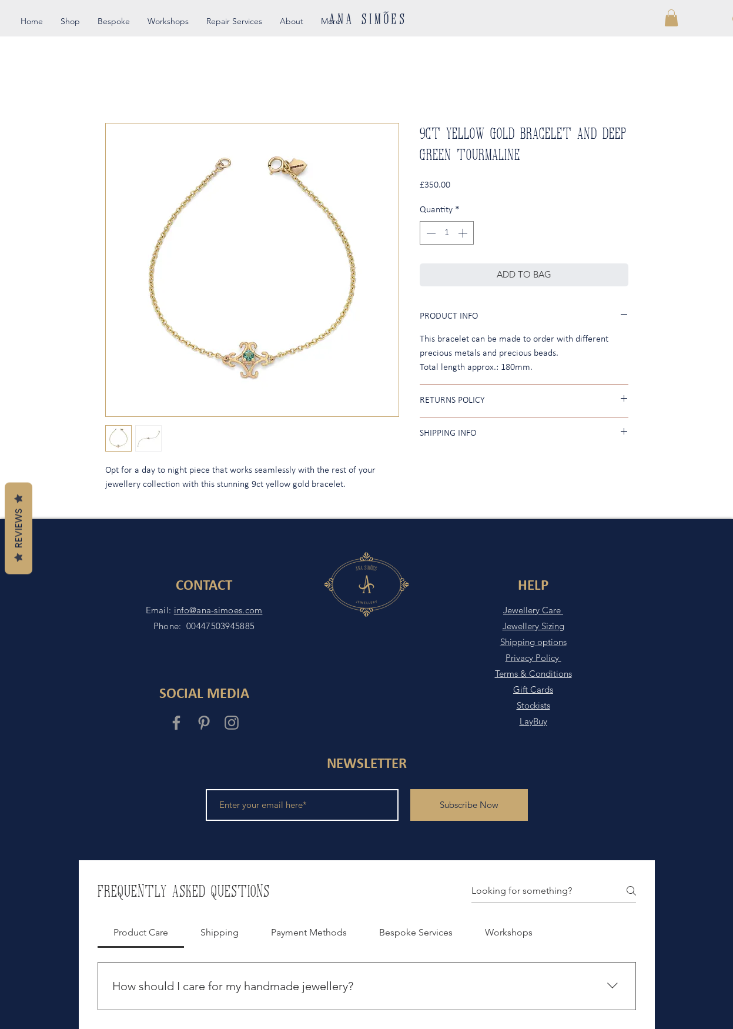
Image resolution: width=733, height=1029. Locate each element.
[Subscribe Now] (469, 805)
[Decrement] (429, 233)
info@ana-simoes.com (218, 610)
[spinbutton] (447, 233)
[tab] (141, 932)
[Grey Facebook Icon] (176, 722)
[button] (671, 17)
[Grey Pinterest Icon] (204, 722)
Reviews (18, 529)
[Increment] (464, 233)
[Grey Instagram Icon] (231, 722)
